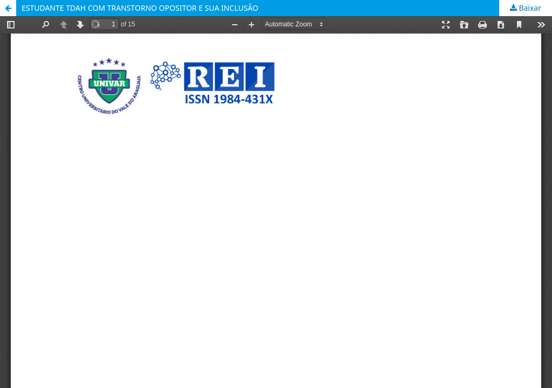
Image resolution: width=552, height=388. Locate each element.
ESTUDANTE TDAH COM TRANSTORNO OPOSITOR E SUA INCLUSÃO (140, 8)
